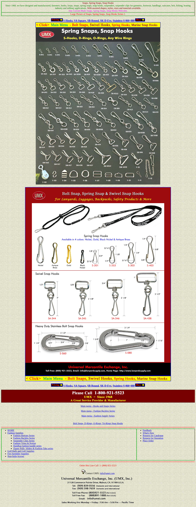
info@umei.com (107, 473)
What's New (148, 433)
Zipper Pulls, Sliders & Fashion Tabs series (33, 448)
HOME (10, 430)
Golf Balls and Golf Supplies (20, 451)
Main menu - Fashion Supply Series (98, 416)
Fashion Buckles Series (24, 438)
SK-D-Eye (105, 20)
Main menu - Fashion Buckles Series (98, 411)
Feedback (147, 430)
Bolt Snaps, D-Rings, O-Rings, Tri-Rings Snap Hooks (98, 423)
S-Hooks (68, 20)
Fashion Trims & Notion (24, 443)
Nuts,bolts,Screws (15, 456)
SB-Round (93, 20)
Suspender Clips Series (24, 440)
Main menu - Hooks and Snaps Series (98, 406)
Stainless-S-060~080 (124, 20)
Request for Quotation (153, 438)
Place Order (148, 440)
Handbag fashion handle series (27, 446)
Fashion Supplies (15, 433)
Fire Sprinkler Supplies (18, 453)
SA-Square (80, 20)
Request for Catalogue (153, 435)
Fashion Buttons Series (24, 435)
